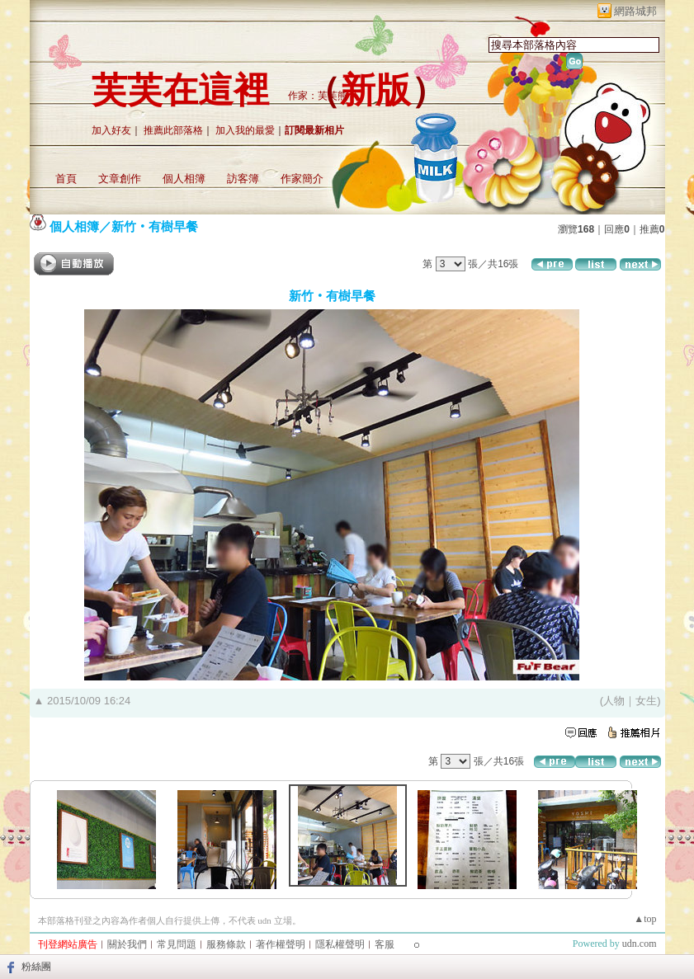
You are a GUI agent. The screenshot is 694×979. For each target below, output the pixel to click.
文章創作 (119, 178)
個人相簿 (184, 178)
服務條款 (226, 944)
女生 (646, 700)
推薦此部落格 (173, 130)
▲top (645, 919)
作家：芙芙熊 (317, 95)
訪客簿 (243, 178)
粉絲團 (36, 966)
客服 (384, 944)
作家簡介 (302, 178)
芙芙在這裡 (180, 90)
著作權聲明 (280, 944)
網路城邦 (635, 11)
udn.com (639, 943)
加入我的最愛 (245, 130)
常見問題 (176, 944)
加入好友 (111, 130)
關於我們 (127, 944)
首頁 (66, 178)
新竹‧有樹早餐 (154, 226)
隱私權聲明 (340, 944)
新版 (375, 90)
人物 (614, 700)
